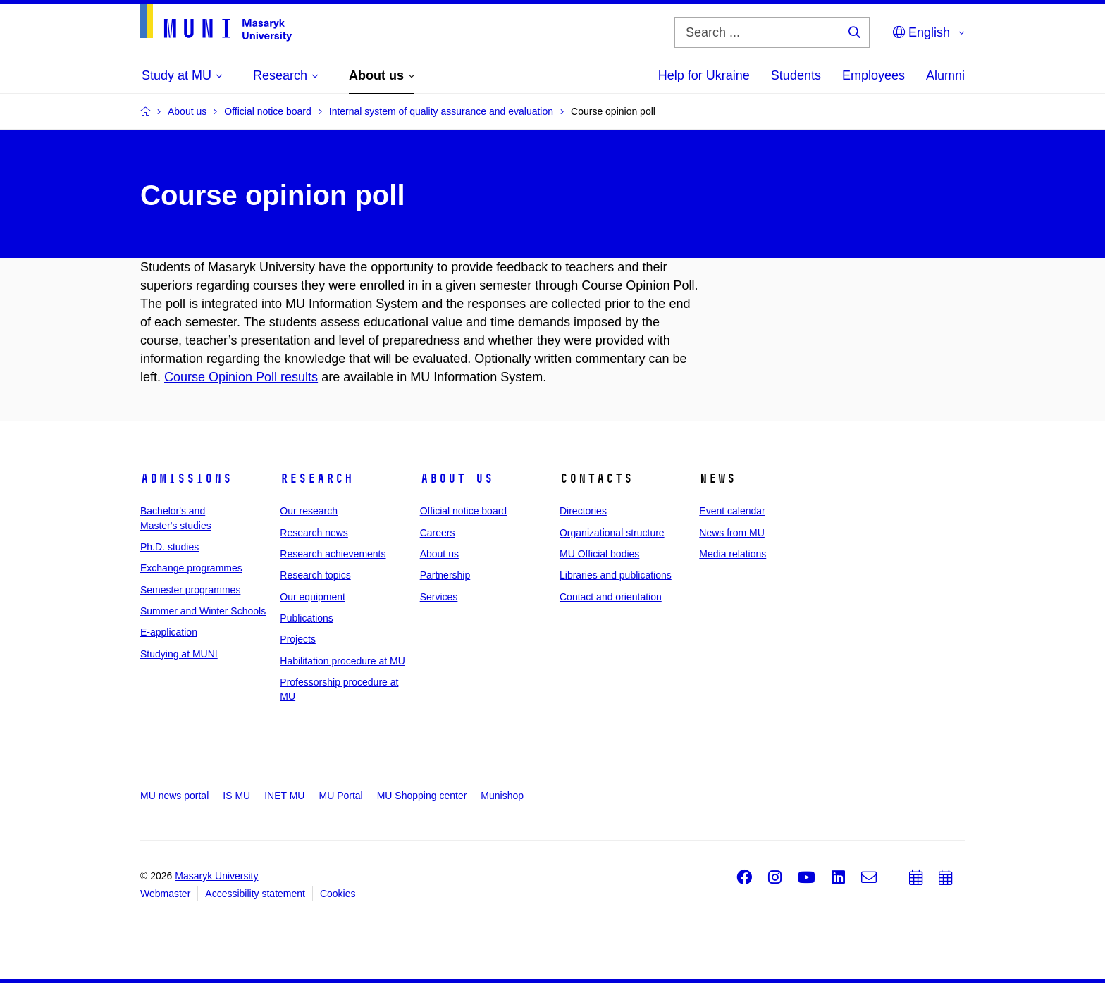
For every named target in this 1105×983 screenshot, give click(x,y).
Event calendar (732, 511)
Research (316, 478)
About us (456, 478)
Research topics (315, 575)
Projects (298, 639)
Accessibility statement (255, 893)
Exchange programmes (191, 568)
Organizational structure (612, 532)
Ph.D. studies (169, 546)
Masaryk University (216, 876)
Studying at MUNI (179, 654)
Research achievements (332, 553)
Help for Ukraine (704, 75)
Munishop (502, 795)
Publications (306, 618)
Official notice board (463, 511)
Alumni (945, 75)
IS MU (236, 795)
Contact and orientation (611, 596)
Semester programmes (190, 589)
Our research (309, 511)
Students (796, 75)
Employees (873, 75)
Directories (583, 511)
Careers (437, 532)
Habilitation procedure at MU (342, 661)
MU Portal (340, 795)
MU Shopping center (422, 795)
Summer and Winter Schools (203, 611)
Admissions (186, 478)
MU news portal (174, 795)
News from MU (732, 532)
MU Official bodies (599, 553)
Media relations (732, 553)
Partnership (445, 575)
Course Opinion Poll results (241, 377)
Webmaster (165, 893)
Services (439, 596)
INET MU (284, 795)
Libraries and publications (616, 575)
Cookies (338, 893)
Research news (314, 532)
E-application (168, 632)
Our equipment (312, 596)
